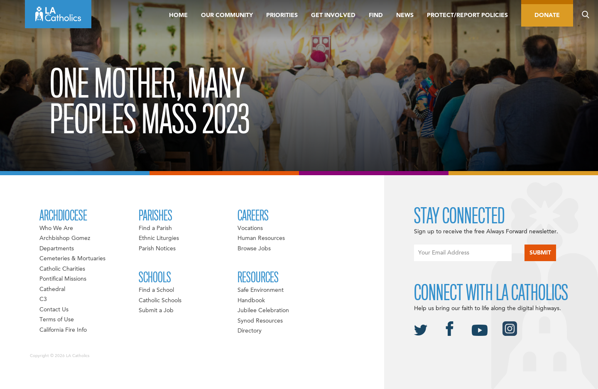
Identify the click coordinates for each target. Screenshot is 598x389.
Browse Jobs (254, 249)
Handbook (251, 300)
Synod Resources (260, 321)
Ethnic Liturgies (159, 238)
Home (178, 15)
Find (376, 15)
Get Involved (333, 15)
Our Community (227, 15)
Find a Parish (155, 228)
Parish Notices (157, 249)
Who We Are (56, 228)
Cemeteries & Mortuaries (72, 259)
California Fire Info (63, 330)
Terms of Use (56, 320)
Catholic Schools (160, 300)
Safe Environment (261, 290)
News (405, 15)
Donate (547, 15)
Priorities (282, 15)
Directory (250, 331)
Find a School (156, 290)
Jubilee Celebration (263, 310)
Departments (56, 249)
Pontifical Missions (62, 279)
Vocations (250, 228)
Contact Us (54, 310)
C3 (43, 299)
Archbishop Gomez (64, 238)
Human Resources (261, 238)
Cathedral (52, 289)
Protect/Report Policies (467, 15)
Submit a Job (156, 310)
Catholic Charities (62, 269)
